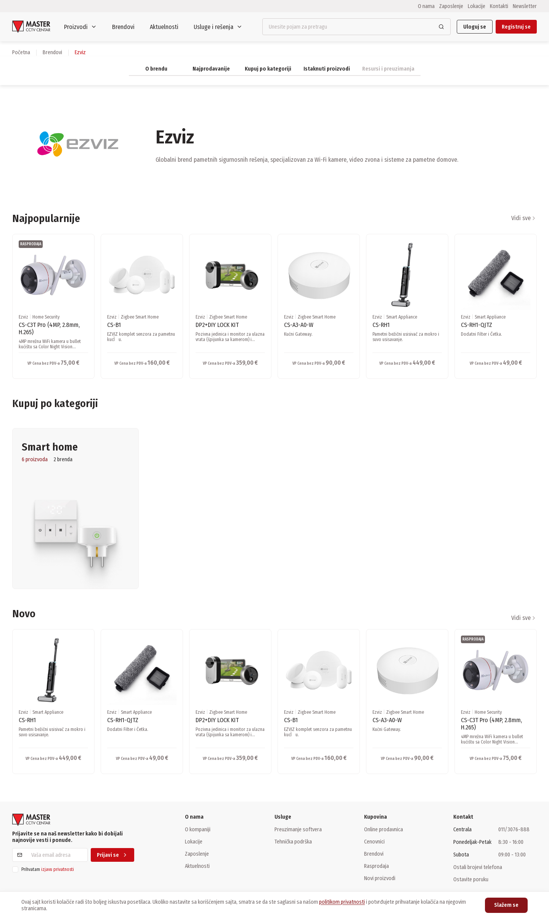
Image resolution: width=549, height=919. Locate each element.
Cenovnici (374, 842)
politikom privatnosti (342, 902)
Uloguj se (474, 27)
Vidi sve (524, 218)
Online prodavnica (383, 829)
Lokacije (476, 6)
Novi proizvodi (379, 878)
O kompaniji (197, 829)
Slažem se (506, 905)
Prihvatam (47, 869)
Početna (21, 52)
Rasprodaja (376, 866)
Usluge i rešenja (218, 27)
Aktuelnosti (164, 27)
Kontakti (499, 6)
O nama (426, 6)
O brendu (156, 69)
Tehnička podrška (293, 842)
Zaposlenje (451, 6)
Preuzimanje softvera (298, 829)
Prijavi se (112, 855)
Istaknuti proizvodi (326, 69)
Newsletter (525, 6)
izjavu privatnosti (57, 869)
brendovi (52, 52)
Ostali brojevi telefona (477, 867)
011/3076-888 (514, 829)
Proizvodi (80, 27)
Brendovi (123, 27)
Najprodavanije (211, 69)
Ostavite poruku (470, 879)
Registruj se (516, 27)
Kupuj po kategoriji (268, 69)
